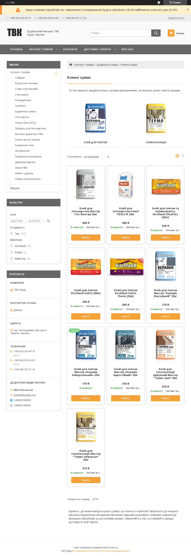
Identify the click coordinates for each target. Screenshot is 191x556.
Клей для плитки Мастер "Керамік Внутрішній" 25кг (165, 293)
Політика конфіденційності (116, 551)
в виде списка (182, 156)
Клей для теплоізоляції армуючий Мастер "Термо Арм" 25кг (165, 374)
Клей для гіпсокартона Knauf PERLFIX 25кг (126, 211)
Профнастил (22, 150)
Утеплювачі (21, 94)
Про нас (127, 49)
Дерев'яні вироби (25, 162)
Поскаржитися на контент (86, 551)
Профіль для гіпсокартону (30, 128)
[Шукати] (156, 33)
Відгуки (14, 188)
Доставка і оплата (97, 49)
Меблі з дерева (24, 173)
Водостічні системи (26, 83)
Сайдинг (20, 77)
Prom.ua (113, 547)
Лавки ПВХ (21, 167)
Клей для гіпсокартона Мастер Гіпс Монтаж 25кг (86, 211)
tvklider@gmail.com (25, 395)
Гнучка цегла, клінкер (27, 139)
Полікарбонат (23, 100)
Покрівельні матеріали (28, 156)
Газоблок (20, 105)
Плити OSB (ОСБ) (25, 122)
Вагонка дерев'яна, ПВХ (29, 134)
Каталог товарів (41, 49)
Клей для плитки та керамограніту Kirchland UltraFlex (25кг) (165, 213)
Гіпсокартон (22, 117)
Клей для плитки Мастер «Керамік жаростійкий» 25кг (125, 372)
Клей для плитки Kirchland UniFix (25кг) (86, 292)
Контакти (70, 49)
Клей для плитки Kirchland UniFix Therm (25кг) (125, 293)
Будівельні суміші (107, 64)
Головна (16, 49)
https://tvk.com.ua (23, 389)
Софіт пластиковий (26, 88)
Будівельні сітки (24, 145)
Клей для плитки (95, 142)
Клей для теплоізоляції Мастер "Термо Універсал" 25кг (86, 455)
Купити (86, 237)
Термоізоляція (156, 142)
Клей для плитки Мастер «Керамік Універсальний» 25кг (86, 372)
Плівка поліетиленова (27, 179)
